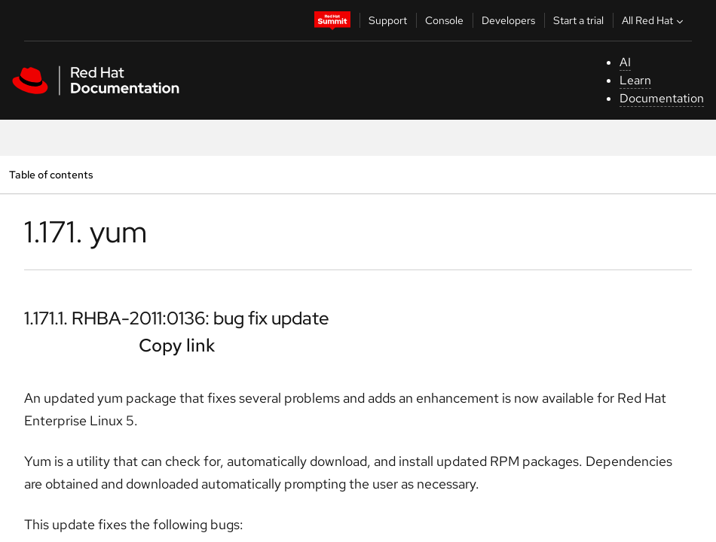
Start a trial (578, 20)
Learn (635, 80)
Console (444, 20)
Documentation (662, 98)
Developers (508, 20)
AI (625, 62)
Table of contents (50, 174)
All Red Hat (654, 20)
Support (388, 20)
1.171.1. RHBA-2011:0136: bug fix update (176, 318)
